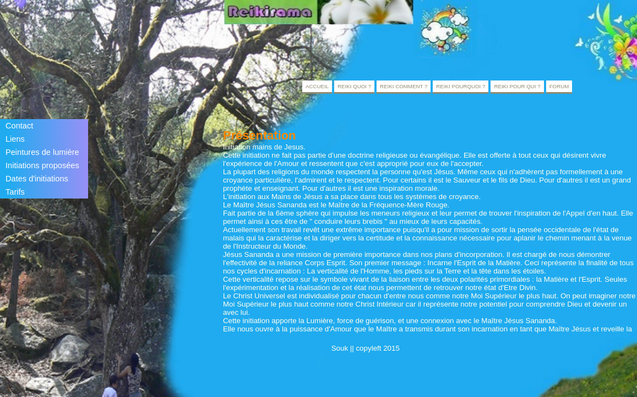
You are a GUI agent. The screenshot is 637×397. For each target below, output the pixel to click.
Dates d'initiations (37, 178)
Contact (19, 125)
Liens (15, 139)
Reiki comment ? (403, 86)
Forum (559, 86)
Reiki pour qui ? (517, 86)
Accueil (317, 86)
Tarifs (15, 191)
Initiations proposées (42, 165)
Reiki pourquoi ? (460, 86)
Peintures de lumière (42, 152)
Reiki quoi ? (354, 86)
